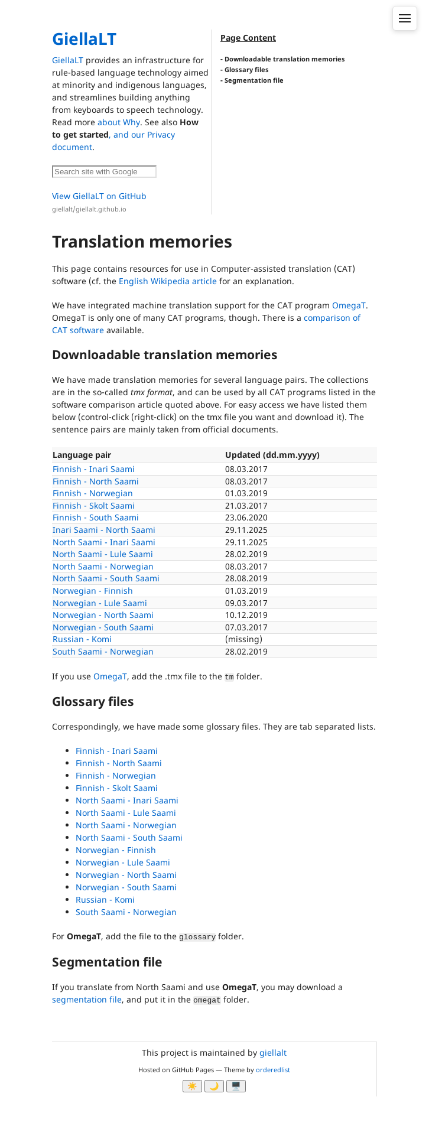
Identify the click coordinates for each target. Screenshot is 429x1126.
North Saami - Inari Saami (104, 542)
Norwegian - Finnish (93, 590)
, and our (128, 134)
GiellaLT (84, 38)
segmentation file (87, 999)
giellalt (273, 1052)
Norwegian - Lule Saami (100, 602)
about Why (119, 122)
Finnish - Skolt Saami (94, 505)
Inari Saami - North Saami (104, 529)
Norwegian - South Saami (103, 627)
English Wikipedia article (168, 281)
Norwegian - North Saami (103, 614)
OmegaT (349, 305)
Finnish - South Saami (96, 517)
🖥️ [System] (236, 1086)
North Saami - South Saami (106, 578)
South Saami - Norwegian (103, 651)
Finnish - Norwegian (93, 493)
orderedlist (273, 1069)
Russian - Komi (82, 639)
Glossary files (247, 69)
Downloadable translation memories (285, 58)
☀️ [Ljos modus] (192, 1086)
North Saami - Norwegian (103, 566)
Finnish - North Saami (96, 481)
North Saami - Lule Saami (103, 553)
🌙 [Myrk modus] (214, 1086)
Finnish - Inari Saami (94, 468)
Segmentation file (254, 80)
